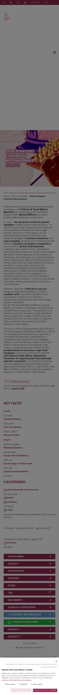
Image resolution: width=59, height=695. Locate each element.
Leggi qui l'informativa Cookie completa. (17, 680)
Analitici (24, 684)
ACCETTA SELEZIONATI (22, 690)
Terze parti (37, 684)
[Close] (29, 661)
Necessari (10, 684)
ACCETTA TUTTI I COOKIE (45, 690)
